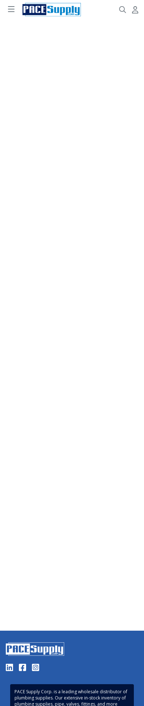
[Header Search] (122, 10)
